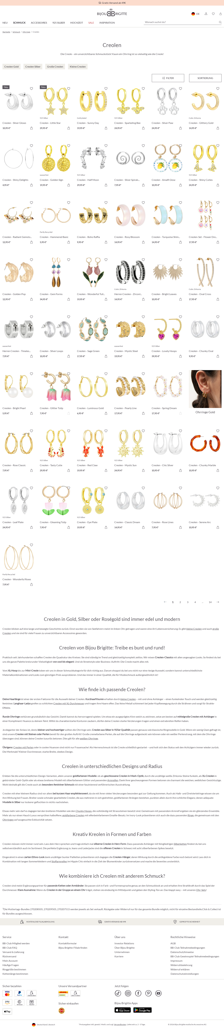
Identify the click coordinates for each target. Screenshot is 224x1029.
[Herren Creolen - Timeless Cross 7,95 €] (18, 337)
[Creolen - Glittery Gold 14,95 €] (205, 109)
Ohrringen (8, 819)
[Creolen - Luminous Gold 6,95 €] (93, 394)
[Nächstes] (218, 602)
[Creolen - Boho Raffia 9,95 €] (93, 223)
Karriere (118, 956)
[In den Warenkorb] (31, 128)
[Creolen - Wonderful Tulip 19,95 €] (93, 280)
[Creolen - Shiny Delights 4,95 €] (18, 166)
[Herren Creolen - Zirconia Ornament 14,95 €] (130, 280)
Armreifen (112, 780)
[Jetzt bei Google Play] (142, 1009)
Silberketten (180, 843)
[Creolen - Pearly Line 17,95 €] (130, 394)
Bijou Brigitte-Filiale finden (72, 947)
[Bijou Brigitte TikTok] (117, 993)
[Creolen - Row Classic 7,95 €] (18, 451)
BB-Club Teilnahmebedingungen (187, 947)
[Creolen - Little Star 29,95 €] (56, 109)
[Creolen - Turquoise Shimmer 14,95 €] (168, 223)
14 (210, 602)
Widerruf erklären (180, 969)
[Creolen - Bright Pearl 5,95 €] (18, 394)
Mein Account (10, 960)
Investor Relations (124, 943)
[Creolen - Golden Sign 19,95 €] (56, 166)
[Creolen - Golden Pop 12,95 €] (18, 280)
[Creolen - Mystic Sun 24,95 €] (130, 451)
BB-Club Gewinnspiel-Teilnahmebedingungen (194, 956)
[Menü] (168, 78)
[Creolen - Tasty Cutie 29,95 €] (56, 451)
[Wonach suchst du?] (183, 22)
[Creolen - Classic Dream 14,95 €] (130, 508)
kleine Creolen (194, 628)
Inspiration (107, 22)
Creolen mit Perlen (23, 747)
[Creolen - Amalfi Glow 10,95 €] (168, 166)
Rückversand (9, 956)
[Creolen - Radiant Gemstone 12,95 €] (18, 223)
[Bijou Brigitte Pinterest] (148, 993)
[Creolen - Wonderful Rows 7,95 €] (18, 565)
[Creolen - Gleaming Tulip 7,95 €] (56, 508)
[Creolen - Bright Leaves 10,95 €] (168, 280)
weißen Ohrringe (89, 738)
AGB (173, 943)
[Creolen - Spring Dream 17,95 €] (168, 394)
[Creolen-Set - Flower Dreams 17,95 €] (205, 223)
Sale (91, 22)
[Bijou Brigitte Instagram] (128, 993)
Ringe (191, 815)
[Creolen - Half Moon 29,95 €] (93, 166)
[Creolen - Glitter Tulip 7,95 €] (56, 394)
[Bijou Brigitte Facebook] (138, 993)
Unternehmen (122, 951)
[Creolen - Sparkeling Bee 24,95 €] (130, 109)
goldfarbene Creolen (73, 815)
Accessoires (39, 22)
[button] (206, 14)
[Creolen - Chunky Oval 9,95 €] (205, 337)
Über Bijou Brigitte (124, 947)
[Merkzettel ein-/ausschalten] (31, 88)
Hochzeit (76, 22)
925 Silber (58, 22)
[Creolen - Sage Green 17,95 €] (93, 337)
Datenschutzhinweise (182, 951)
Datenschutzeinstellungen (185, 973)
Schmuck (19, 22)
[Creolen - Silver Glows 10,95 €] (18, 109)
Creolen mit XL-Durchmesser (68, 703)
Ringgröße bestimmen (14, 969)
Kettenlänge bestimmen (15, 973)
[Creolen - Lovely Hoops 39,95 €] (168, 337)
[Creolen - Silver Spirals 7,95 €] (130, 166)
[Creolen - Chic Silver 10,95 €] (168, 451)
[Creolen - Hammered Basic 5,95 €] (56, 223)
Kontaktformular (67, 943)
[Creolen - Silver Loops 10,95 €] (56, 337)
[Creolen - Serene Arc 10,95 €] (205, 508)
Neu (5, 22)
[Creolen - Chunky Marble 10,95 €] (205, 451)
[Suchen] (220, 22)
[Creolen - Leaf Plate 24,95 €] (18, 508)
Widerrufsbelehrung (181, 965)
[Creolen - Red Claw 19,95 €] (93, 451)
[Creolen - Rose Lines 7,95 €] (168, 508)
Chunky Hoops (84, 810)
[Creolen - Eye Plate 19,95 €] (93, 508)
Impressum (176, 960)
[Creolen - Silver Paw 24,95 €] (168, 109)
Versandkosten (120, 1024)
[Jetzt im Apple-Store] (122, 1009)
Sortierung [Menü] (205, 78)
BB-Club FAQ (9, 947)
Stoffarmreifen (59, 861)
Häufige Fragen (10, 965)
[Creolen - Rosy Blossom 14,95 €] (130, 223)
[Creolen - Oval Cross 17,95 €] (205, 280)
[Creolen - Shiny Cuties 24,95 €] (205, 166)
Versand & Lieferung (13, 951)
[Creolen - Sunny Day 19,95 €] (93, 109)
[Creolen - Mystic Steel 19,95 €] (130, 337)
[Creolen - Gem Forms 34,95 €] (56, 280)
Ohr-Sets (201, 889)
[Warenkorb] (220, 14)
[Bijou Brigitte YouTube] (158, 993)
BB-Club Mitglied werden (16, 943)
